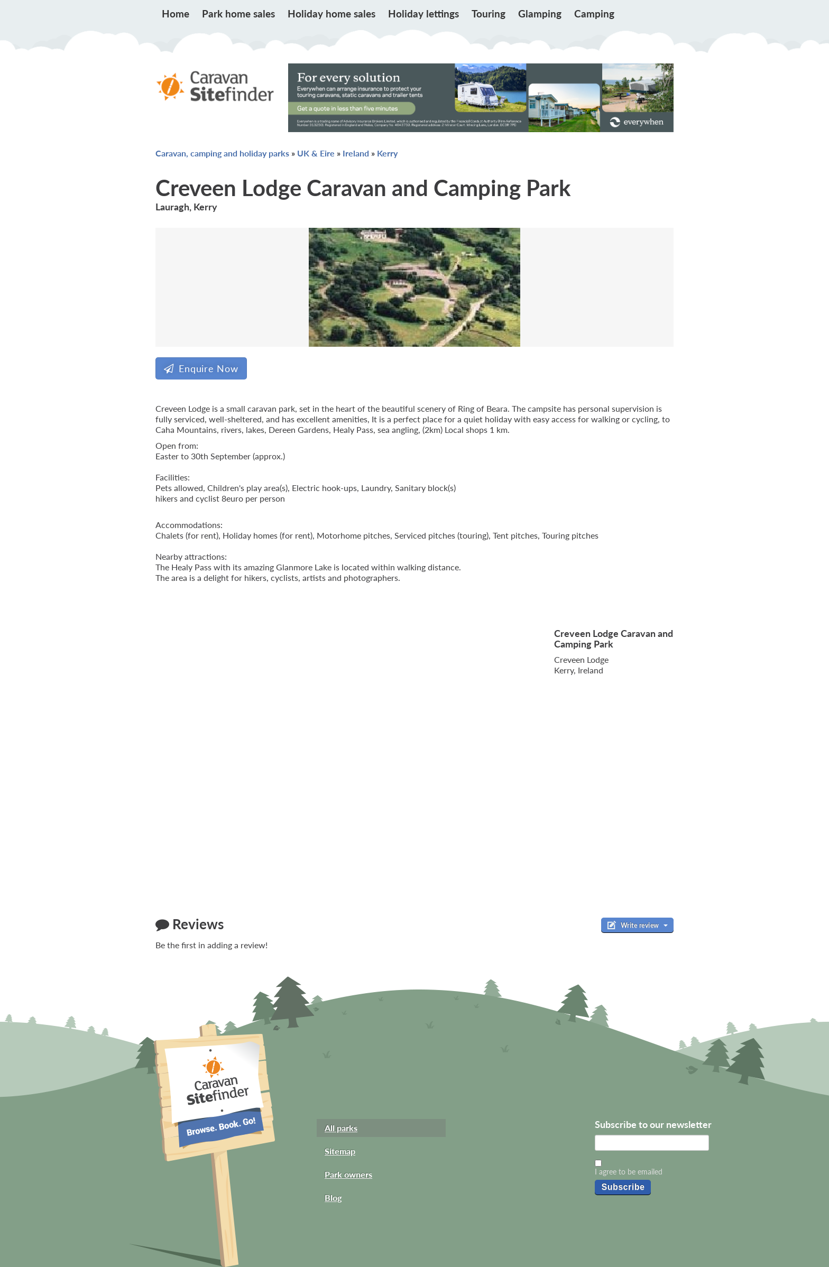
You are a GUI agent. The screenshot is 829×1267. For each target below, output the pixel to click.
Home (175, 13)
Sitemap (340, 1151)
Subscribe (622, 1186)
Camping (594, 13)
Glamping (539, 13)
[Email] (652, 1143)
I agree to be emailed (628, 1171)
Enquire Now (201, 368)
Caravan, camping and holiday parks (222, 153)
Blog (333, 1197)
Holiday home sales (331, 13)
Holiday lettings (423, 13)
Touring (488, 13)
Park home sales (238, 13)
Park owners (348, 1174)
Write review (637, 925)
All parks (341, 1128)
